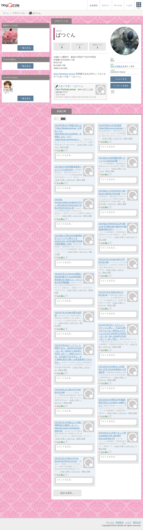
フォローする (121, 79)
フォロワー (79, 46)
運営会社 (137, 522)
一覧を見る (25, 48)
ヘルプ (128, 522)
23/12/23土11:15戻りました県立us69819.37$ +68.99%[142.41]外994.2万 (112, 436)
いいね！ (61, 150)
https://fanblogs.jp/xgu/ (64, 74)
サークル (110, 522)
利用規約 (120, 522)
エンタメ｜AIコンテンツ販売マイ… (8, 91)
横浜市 (121, 66)
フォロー (61, 46)
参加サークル (97, 46)
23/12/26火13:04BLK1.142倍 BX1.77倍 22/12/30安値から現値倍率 (112, 369)
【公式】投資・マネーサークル (10, 42)
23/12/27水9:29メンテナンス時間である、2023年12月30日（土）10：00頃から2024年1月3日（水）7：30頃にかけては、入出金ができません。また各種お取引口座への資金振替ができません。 (73, 353)
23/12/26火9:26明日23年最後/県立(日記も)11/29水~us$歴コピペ (112, 403)
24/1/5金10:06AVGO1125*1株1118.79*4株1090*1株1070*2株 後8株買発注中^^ (113, 227)
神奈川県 (114, 66)
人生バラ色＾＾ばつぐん (112, 138)
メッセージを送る (120, 86)
